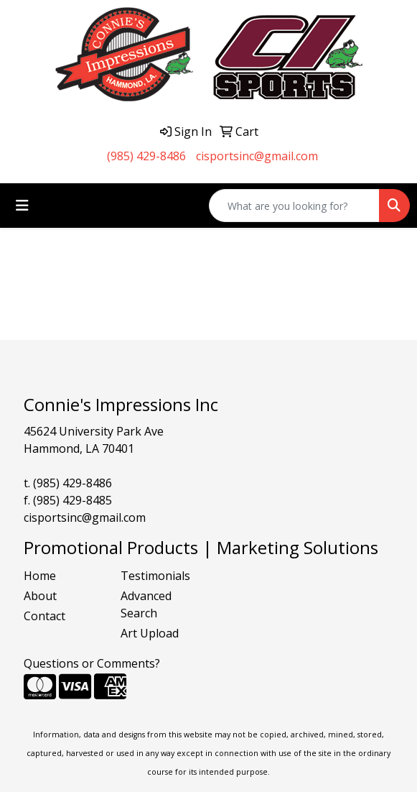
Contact (44, 616)
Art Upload (150, 633)
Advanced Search (146, 604)
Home (40, 576)
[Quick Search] (294, 205)
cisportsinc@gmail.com (257, 156)
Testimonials (155, 576)
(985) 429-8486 (146, 156)
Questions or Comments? (92, 663)
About (40, 596)
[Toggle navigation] (22, 205)
